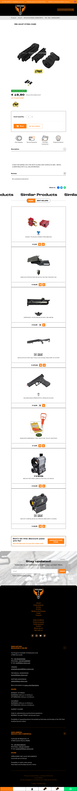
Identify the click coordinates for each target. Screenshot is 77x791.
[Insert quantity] (28, 116)
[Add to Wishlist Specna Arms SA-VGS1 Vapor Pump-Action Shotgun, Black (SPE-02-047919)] (44, 365)
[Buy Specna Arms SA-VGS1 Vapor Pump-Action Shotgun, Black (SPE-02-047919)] (40, 365)
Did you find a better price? (33, 95)
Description (38, 149)
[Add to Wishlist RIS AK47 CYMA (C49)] (34, 126)
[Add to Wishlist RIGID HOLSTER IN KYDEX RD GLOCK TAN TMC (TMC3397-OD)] (43, 284)
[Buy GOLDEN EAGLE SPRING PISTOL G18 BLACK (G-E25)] (40, 405)
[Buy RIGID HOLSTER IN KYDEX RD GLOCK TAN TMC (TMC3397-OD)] (40, 284)
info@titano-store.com (23, 663)
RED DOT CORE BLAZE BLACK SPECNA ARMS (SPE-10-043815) (38, 519)
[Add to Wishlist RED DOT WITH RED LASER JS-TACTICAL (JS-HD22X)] (43, 486)
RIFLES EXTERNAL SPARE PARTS (33, 18)
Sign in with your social (56, 541)
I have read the (21, 575)
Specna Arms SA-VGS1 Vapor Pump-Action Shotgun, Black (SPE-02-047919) (38, 357)
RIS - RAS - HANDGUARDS (52, 18)
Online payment (38, 624)
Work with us (38, 630)
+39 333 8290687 (24, 661)
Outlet (39, 613)
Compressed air (38, 605)
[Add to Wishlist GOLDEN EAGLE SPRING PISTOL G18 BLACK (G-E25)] (43, 405)
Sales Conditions (38, 620)
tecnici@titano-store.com (19, 675)
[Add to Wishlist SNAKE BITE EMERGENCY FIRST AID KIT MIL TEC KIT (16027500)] (43, 445)
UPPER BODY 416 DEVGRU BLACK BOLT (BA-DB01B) (38, 317)
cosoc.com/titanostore (31, 685)
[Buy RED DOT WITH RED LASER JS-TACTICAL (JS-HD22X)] (40, 486)
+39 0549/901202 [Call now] (42, 1)
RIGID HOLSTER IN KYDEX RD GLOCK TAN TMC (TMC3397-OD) (39, 277)
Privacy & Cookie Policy (31, 776)
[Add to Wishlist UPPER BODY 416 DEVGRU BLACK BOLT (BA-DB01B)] (43, 324)
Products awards (38, 622)
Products (13, 18)
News (31, 201)
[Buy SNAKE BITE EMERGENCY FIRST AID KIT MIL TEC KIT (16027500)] (39, 445)
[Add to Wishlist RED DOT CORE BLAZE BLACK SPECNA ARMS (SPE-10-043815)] (43, 526)
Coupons (38, 615)
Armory (38, 607)
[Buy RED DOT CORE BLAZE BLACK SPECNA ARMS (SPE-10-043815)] (40, 526)
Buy (20, 126)
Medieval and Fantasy (39, 611)
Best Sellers (42, 201)
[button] (75, 2)
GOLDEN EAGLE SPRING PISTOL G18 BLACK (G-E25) (38, 398)
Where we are (38, 628)
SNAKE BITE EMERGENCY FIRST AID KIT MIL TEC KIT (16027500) (38, 438)
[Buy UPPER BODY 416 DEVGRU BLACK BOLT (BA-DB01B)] (40, 324)
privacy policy (26, 575)
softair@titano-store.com (19, 1)
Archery (38, 609)
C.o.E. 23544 (38, 778)
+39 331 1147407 (23, 747)
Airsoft (20, 18)
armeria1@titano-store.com (24, 749)
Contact (38, 626)
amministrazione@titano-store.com (63, 1)
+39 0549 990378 (20, 745)
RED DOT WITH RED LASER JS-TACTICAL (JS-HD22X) (38, 478)
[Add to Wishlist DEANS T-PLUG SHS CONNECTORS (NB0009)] (43, 244)
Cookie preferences (46, 776)
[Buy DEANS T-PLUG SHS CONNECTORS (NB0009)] (39, 244)
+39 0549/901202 (19, 659)
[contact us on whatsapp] (71, 789)
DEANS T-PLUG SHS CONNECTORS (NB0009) (38, 237)
